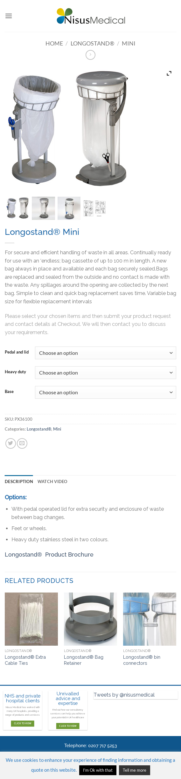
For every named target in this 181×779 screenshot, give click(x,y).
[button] (8, 16)
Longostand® (92, 43)
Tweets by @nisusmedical (124, 695)
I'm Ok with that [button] (98, 770)
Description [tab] (19, 481)
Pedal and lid (17, 352)
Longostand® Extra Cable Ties (25, 660)
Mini (129, 43)
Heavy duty (15, 372)
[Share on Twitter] (10, 443)
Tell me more (134, 770)
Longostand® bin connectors (141, 660)
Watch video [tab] (52, 481)
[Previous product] (90, 55)
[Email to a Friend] (22, 443)
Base (9, 392)
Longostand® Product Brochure (49, 554)
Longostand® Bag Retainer (83, 660)
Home (54, 43)
